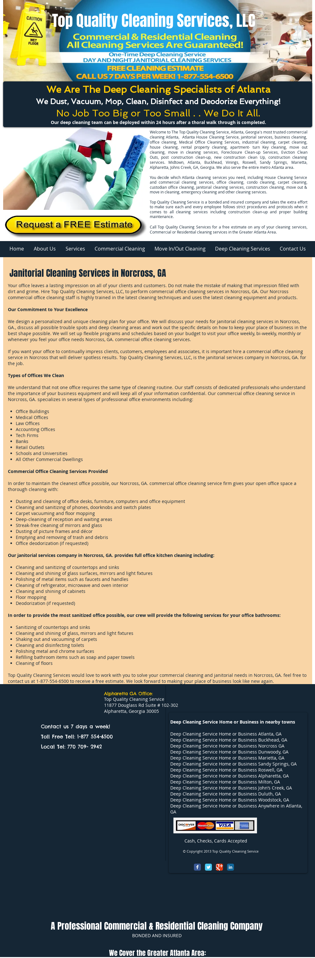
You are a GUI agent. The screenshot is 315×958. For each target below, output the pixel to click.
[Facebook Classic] (197, 867)
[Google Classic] (219, 867)
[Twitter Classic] (208, 867)
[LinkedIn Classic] (230, 867)
